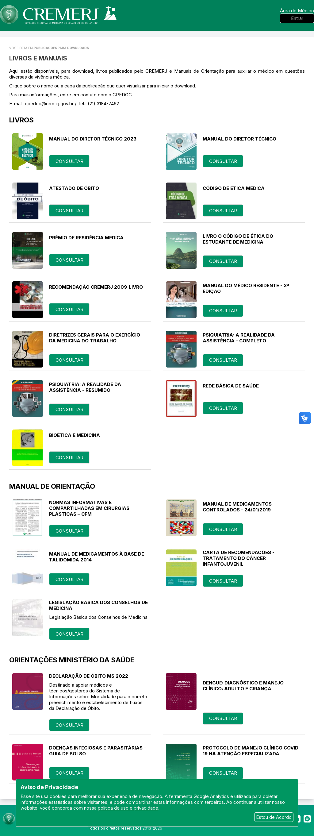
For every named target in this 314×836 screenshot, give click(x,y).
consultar (69, 161)
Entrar (297, 18)
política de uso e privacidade (128, 808)
